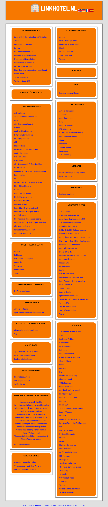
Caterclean (18, 160)
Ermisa (17, 48)
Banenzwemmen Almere (69, 93)
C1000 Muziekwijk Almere (69, 357)
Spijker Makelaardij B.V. (68, 296)
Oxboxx (62, 437)
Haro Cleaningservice (22, 193)
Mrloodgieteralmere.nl (23, 444)
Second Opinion (65, 292)
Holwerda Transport (22, 200)
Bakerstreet (63, 343)
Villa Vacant (64, 481)
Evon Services (19, 175)
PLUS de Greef (65, 448)
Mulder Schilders (66, 52)
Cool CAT (62, 368)
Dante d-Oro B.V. (66, 252)
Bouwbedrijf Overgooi (23, 44)
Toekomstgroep (65, 55)
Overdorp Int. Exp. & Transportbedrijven (30, 222)
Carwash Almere (20, 157)
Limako (62, 48)
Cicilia (61, 364)
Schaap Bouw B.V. (21, 77)
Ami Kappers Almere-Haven (70, 332)
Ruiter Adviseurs (65, 285)
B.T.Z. (61, 122)
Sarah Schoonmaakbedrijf (24, 230)
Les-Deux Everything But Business (72, 423)
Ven (15, 334)
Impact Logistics (20, 204)
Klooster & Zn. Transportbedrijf (26, 211)
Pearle (61, 441)
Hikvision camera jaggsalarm (25, 462)
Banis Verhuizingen (66, 194)
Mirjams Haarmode (67, 434)
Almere (17, 251)
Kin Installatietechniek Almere (26, 330)
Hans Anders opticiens (68, 397)
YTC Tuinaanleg (65, 155)
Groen (61, 140)
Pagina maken (50, 505)
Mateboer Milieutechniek (24, 59)
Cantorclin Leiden (21, 153)
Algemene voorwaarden (67, 505)
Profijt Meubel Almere (68, 452)
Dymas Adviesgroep (67, 259)
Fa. (15, 179)
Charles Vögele (65, 361)
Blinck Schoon (19, 146)
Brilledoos (63, 350)
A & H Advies (64, 212)
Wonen (62, 314)
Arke (61, 335)
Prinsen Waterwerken (23, 66)
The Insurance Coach (67, 306)
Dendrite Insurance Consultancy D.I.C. (74, 255)
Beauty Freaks (64, 346)
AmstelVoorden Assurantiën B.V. (72, 219)
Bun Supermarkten (66, 354)
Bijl (15, 142)
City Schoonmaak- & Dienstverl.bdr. (28, 164)
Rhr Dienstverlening (22, 226)
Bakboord (18, 255)
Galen (16, 189)
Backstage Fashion (66, 339)
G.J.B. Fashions (65, 383)
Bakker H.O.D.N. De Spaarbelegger (73, 230)
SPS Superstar (64, 456)
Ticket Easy (63, 470)
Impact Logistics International (26, 208)
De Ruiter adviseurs (22, 291)
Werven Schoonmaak (22, 233)
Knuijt (61, 270)
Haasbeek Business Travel (69, 390)
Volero (62, 485)
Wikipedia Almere (21, 384)
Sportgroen (63, 151)
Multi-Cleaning (20, 215)
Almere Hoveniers (66, 111)
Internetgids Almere (22, 377)
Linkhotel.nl (38, 505)
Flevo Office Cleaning (22, 186)
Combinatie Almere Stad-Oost (71, 133)
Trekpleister (64, 474)
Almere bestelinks (21, 309)
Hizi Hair (62, 401)
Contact (82, 505)
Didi (60, 372)
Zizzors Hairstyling (66, 492)
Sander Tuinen (65, 147)
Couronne (18, 266)
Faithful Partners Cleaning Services (28, 182)
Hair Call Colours (65, 394)
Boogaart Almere (66, 125)
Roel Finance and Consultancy (71, 277)
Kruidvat (62, 416)
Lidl (60, 427)
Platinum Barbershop (67, 445)
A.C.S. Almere (19, 113)
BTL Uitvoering (65, 129)
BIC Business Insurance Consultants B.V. (75, 237)
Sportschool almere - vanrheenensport (29, 312)
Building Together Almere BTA (26, 149)
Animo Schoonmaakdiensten (25, 116)
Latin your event (65, 176)
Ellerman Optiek (65, 379)
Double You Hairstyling (68, 375)
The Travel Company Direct (70, 467)
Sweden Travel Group (67, 463)
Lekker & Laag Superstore (69, 419)
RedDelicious (19, 269)
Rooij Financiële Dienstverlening (72, 281)
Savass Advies (64, 288)
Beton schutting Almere (23, 135)
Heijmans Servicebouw (23, 52)
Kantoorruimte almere (23, 359)
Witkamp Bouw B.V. (22, 81)
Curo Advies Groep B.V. (68, 248)
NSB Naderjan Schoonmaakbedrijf (27, 219)
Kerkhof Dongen (65, 412)
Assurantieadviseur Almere (70, 222)
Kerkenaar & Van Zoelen (68, 44)
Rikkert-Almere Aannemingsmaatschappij (30, 70)
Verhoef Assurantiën (67, 310)
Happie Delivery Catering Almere (72, 172)
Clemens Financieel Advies (69, 244)
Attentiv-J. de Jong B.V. (68, 226)
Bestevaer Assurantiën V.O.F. (70, 233)
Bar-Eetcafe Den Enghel (23, 258)
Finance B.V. (64, 263)
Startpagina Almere (22, 380)
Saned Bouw (19, 73)
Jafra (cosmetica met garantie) (71, 408)
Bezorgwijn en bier (21, 138)
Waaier (62, 59)
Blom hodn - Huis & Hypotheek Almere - (75, 241)
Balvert (17, 127)
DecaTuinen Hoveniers (68, 136)
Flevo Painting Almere (68, 41)
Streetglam (63, 459)
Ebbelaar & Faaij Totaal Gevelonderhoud (30, 171)
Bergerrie (18, 262)
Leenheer (63, 144)
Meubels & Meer (66, 430)
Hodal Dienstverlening (23, 197)
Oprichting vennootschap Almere (27, 466)
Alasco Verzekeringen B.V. (69, 215)
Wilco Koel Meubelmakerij (69, 489)
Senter (17, 273)
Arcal (16, 120)
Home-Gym (63, 405)
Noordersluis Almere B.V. (24, 63)
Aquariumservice (66, 118)
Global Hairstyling (66, 386)
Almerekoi (63, 114)
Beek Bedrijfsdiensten (23, 131)
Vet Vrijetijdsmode (66, 478)
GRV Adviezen (64, 266)
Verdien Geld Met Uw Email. (25, 469)
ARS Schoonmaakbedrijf (23, 124)
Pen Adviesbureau (66, 274)
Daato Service (19, 168)
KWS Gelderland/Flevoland (25, 55)
